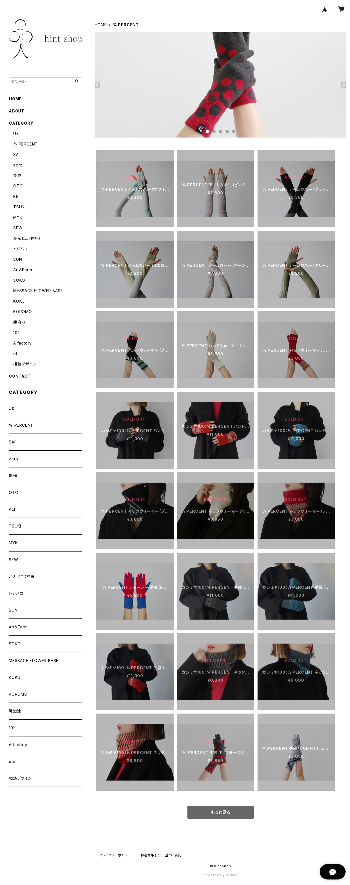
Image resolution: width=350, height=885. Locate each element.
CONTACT (20, 376)
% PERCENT (25, 144)
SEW (17, 227)
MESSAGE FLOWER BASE (38, 290)
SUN (17, 259)
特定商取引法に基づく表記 (161, 855)
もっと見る (220, 812)
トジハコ (20, 248)
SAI (16, 154)
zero (18, 165)
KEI (16, 196)
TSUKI (19, 207)
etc (16, 353)
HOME (101, 24)
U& (16, 133)
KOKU (19, 301)
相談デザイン (24, 364)
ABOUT (16, 111)
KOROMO (22, 311)
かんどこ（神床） (27, 238)
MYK (17, 217)
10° (16, 332)
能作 (17, 175)
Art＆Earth (22, 269)
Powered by (220, 875)
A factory (22, 343)
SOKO (19, 280)
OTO (18, 186)
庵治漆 (19, 322)
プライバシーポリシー (115, 855)
